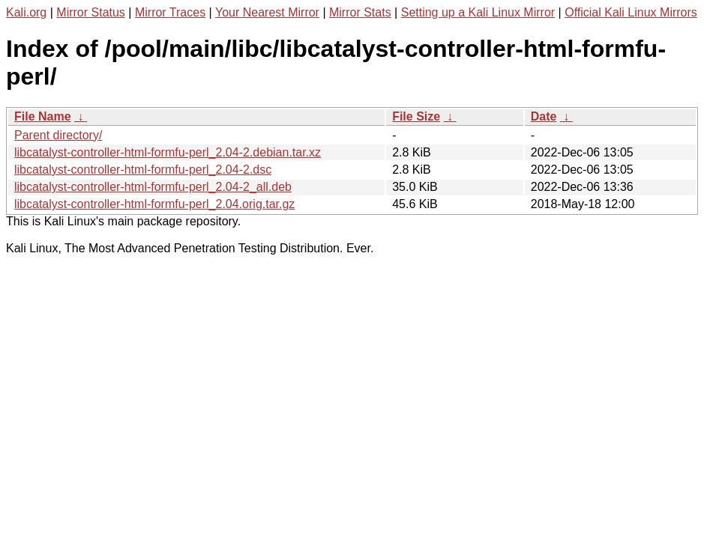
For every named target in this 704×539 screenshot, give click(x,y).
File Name (42, 116)
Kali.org (26, 12)
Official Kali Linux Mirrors (631, 12)
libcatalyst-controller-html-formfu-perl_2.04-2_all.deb (153, 186)
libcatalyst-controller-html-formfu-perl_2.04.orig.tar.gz (154, 204)
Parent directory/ (58, 135)
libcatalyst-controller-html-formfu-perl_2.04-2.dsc (142, 169)
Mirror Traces (170, 12)
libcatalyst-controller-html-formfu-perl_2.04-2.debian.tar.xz (167, 152)
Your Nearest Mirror (267, 12)
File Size (416, 116)
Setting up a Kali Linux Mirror (478, 12)
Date (544, 116)
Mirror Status (90, 12)
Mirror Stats (360, 12)
